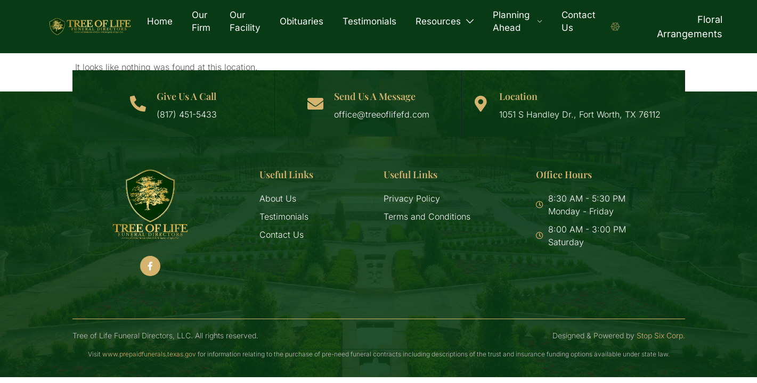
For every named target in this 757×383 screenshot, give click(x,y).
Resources (445, 21)
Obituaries (301, 21)
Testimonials (369, 21)
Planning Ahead (517, 21)
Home (160, 21)
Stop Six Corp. (661, 335)
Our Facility (245, 21)
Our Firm (201, 21)
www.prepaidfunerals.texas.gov (149, 354)
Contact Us (578, 21)
